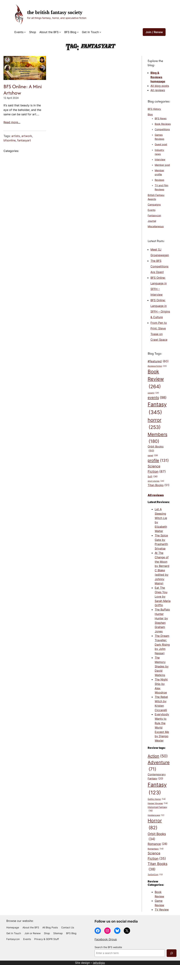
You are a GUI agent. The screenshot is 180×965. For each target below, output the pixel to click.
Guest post (161, 144)
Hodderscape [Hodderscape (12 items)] (156, 815)
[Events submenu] (25, 32)
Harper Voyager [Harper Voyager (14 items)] (158, 803)
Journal (152, 221)
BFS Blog (70, 32)
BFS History (154, 109)
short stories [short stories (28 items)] (156, 481)
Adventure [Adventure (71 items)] (159, 766)
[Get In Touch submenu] (100, 32)
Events (18, 32)
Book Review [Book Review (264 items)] (156, 379)
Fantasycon (154, 215)
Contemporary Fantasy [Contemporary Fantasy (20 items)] (157, 776)
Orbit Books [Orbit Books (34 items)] (157, 837)
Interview (160, 159)
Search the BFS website (108, 947)
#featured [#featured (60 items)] (158, 361)
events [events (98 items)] (157, 397)
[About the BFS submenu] (60, 32)
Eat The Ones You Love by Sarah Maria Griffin (163, 596)
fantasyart (24, 140)
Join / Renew (154, 32)
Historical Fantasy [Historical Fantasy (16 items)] (157, 809)
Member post (162, 165)
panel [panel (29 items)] (153, 455)
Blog (150, 114)
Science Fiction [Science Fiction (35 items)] (157, 856)
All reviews (157, 90)
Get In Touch (90, 32)
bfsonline (10, 140)
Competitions (162, 129)
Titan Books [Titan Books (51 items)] (158, 485)
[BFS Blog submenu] (78, 32)
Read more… (12, 122)
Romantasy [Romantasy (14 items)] (155, 849)
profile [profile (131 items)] (158, 460)
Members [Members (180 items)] (157, 438)
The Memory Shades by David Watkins (162, 666)
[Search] (171, 953)
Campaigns (154, 204)
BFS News (160, 118)
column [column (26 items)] (153, 392)
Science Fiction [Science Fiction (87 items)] (157, 469)
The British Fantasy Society (54, 12)
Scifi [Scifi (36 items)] (153, 476)
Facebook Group (106, 939)
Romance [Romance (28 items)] (157, 844)
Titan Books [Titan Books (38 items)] (157, 867)
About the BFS (49, 32)
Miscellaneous (156, 226)
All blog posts (159, 86)
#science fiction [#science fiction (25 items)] (157, 366)
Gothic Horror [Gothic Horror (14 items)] (157, 799)
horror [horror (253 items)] (154, 424)
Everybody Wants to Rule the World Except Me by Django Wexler (162, 727)
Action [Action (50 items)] (158, 756)
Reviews (159, 180)
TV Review (162, 909)
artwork (26, 136)
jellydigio (99, 962)
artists (15, 136)
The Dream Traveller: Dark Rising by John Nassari (162, 644)
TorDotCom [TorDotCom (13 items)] (155, 874)
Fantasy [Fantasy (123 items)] (157, 789)
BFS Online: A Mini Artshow (23, 89)
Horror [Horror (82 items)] (155, 824)
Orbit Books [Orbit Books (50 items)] (155, 449)
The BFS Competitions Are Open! (159, 266)
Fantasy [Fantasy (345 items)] (157, 408)
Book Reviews (163, 124)
